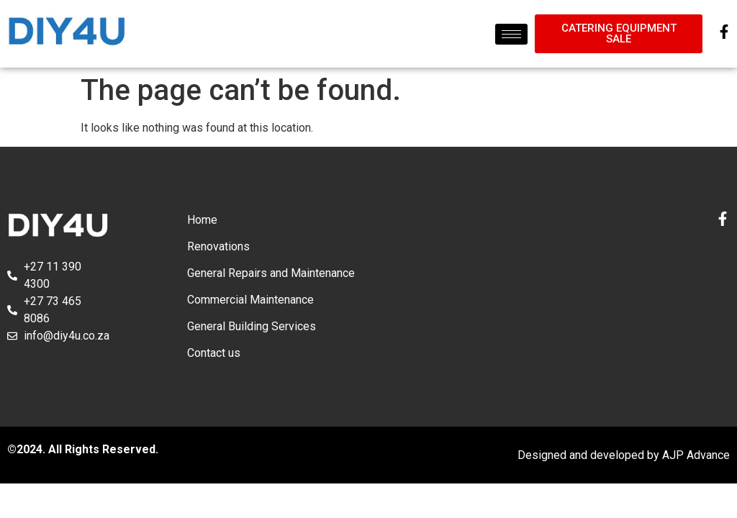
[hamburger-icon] (511, 34)
